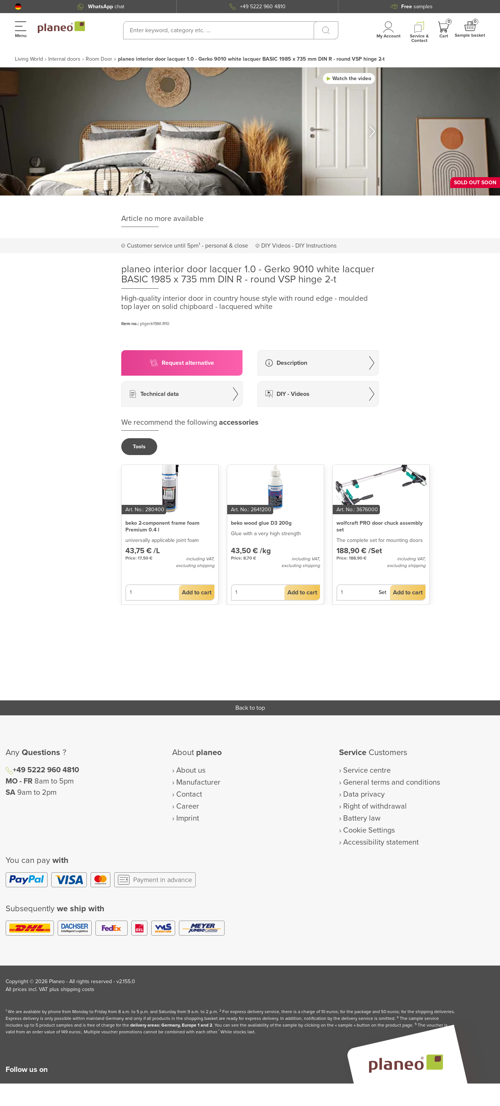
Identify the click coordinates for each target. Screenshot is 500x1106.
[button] (18, 6)
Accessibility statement (381, 842)
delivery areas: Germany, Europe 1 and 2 (171, 1025)
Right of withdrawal (375, 806)
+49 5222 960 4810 (263, 6)
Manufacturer (198, 782)
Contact (189, 794)
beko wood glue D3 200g (261, 523)
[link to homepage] (61, 27)
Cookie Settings (369, 830)
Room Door (99, 59)
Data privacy (364, 794)
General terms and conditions (391, 782)
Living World (29, 59)
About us (190, 770)
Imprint (187, 818)
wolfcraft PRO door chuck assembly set (379, 526)
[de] (18, 6)
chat (106, 6)
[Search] (326, 30)
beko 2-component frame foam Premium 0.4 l (162, 526)
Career (187, 806)
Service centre (367, 770)
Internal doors (64, 59)
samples (417, 6)
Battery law (362, 818)
